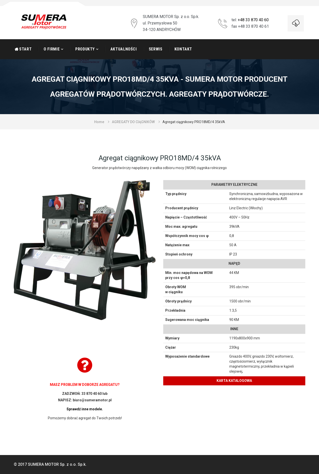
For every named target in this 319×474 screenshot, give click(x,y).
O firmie (52, 49)
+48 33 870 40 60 (253, 19)
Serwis (155, 49)
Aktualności (123, 49)
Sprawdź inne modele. (85, 409)
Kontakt (183, 49)
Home (99, 122)
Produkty (85, 49)
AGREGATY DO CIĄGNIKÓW (133, 122)
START (25, 49)
